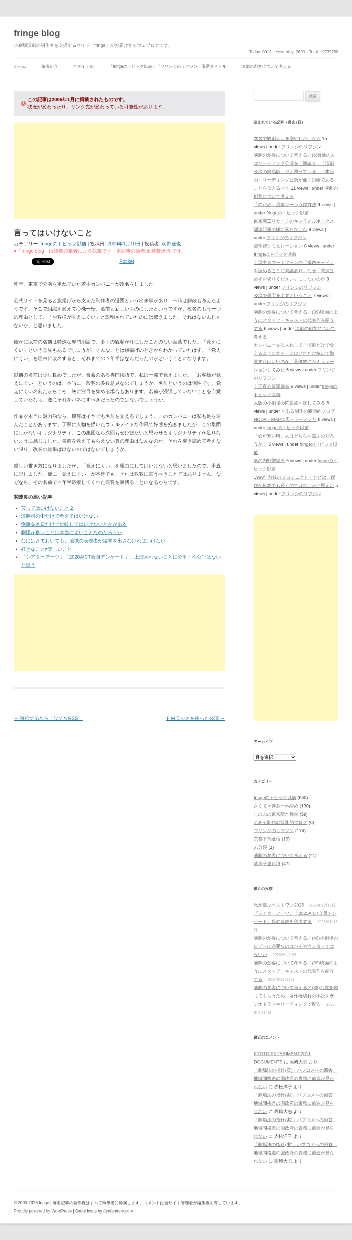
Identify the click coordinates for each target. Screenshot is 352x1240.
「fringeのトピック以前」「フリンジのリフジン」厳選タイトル (167, 66)
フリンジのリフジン (301, 146)
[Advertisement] (119, 171)
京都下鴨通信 (267, 838)
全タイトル (83, 66)
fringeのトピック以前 (63, 243)
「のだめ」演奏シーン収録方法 (285, 204)
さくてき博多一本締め (276, 805)
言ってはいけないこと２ (47, 508)
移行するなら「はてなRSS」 (48, 718)
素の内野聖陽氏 (269, 460)
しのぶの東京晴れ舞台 (276, 814)
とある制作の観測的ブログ (308, 411)
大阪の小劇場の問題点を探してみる (289, 402)
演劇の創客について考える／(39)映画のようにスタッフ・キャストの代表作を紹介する (296, 320)
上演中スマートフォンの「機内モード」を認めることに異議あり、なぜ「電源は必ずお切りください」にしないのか (294, 271)
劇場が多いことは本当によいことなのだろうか (71, 532)
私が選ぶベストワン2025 (279, 905)
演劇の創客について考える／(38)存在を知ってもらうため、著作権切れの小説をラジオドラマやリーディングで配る (296, 996)
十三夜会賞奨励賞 (271, 386)
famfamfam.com (118, 1211)
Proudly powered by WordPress (43, 1211)
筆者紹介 (49, 66)
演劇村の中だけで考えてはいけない (59, 516)
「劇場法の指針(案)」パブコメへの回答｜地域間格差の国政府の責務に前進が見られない (295, 1078)
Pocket (126, 261)
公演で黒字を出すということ (283, 295)
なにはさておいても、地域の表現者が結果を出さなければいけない (93, 540)
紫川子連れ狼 (267, 863)
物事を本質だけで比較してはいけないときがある (74, 524)
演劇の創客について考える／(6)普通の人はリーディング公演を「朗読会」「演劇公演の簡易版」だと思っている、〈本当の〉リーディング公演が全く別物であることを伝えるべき (294, 171)
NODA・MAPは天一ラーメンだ (285, 419)
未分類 (260, 847)
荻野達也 (171, 243)
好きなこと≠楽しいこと (46, 549)
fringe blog (37, 33)
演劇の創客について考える (266, 66)
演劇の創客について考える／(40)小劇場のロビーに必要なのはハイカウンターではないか (296, 946)
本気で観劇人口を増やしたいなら (287, 138)
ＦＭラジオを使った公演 (195, 718)
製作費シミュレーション (278, 245)
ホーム (20, 66)
